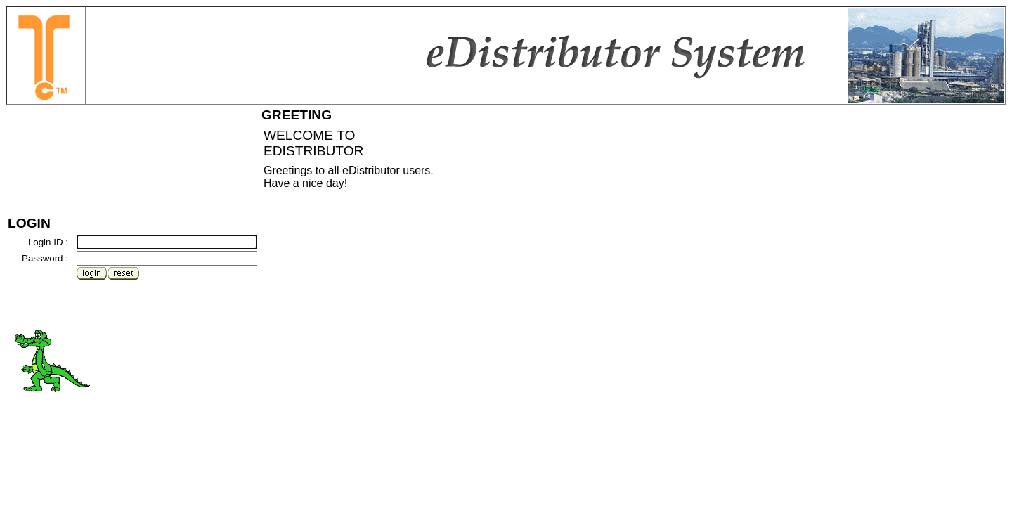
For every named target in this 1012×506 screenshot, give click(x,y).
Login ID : (48, 242)
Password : (45, 258)
